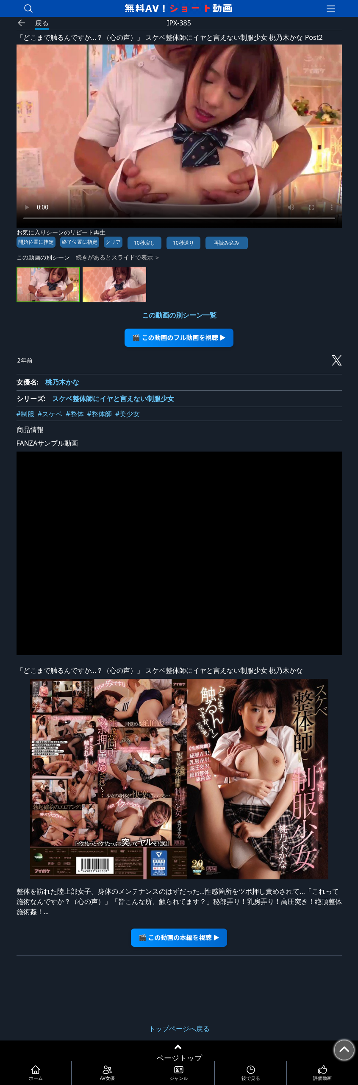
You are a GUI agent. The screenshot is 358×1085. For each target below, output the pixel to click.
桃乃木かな (62, 382)
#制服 (25, 414)
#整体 (74, 414)
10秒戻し (144, 242)
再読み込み (226, 242)
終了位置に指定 (79, 241)
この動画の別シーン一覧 (179, 315)
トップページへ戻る (179, 1028)
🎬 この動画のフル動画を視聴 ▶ (179, 337)
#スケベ (50, 414)
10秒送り (183, 242)
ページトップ (179, 1058)
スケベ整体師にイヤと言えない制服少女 (113, 398)
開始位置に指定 (36, 241)
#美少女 (127, 414)
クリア (113, 241)
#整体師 (99, 414)
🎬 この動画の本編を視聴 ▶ (179, 937)
